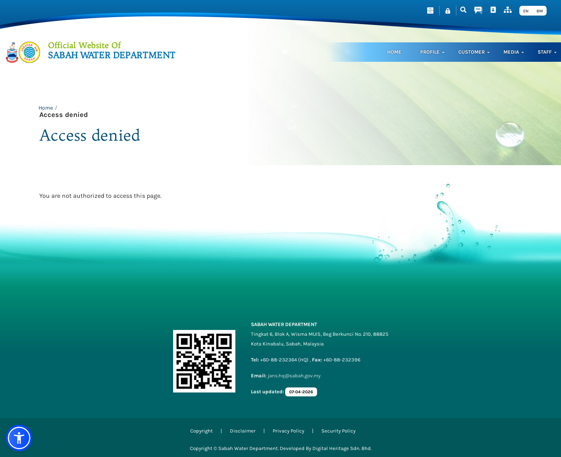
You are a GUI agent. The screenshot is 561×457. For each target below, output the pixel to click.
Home (394, 52)
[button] (19, 438)
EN (526, 11)
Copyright (201, 431)
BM (539, 11)
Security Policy (338, 431)
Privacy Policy (288, 431)
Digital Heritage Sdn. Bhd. (342, 448)
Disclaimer (243, 431)
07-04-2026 (301, 391)
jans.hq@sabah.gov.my (294, 376)
